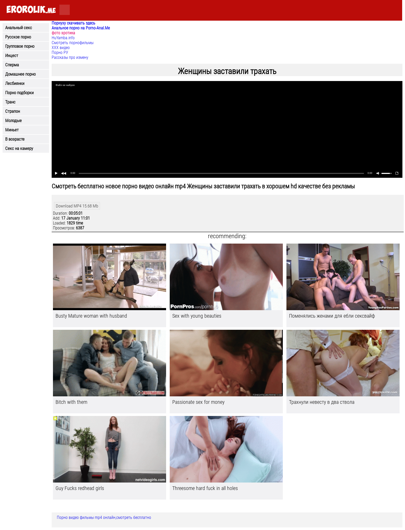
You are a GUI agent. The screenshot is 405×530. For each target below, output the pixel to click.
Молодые (13, 120)
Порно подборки (19, 92)
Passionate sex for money (198, 402)
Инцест (11, 55)
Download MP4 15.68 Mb (77, 205)
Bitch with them (71, 402)
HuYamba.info (63, 37)
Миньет (12, 129)
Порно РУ (60, 52)
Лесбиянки (14, 83)
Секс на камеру (19, 148)
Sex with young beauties (196, 316)
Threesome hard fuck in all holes (205, 488)
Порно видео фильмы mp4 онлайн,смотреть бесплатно (104, 517)
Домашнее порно (20, 74)
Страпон (12, 111)
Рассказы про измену (70, 57)
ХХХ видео (61, 47)
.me (31, 10)
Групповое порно (19, 46)
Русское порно (18, 36)
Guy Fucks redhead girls (80, 488)
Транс (10, 102)
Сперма (12, 64)
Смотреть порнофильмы (73, 42)
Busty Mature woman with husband (91, 316)
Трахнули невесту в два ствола (321, 402)
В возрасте (15, 139)
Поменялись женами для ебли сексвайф (332, 316)
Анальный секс (18, 27)
